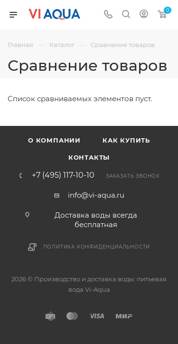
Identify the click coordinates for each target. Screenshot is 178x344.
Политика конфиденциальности (96, 247)
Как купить (126, 140)
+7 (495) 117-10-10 (63, 175)
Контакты (89, 157)
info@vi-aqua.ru (96, 195)
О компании (54, 140)
